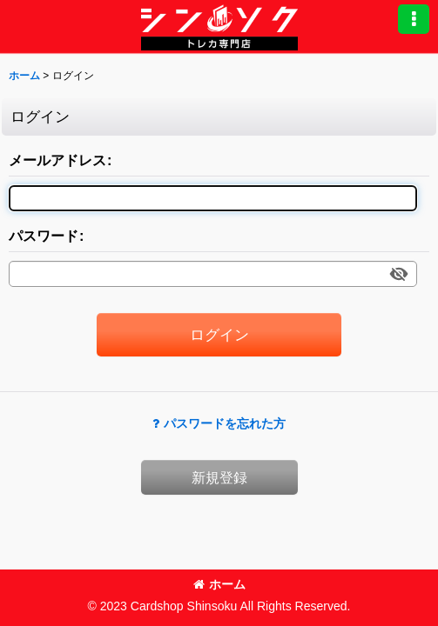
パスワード (43, 235)
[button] (413, 19)
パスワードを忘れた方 (219, 423)
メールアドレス (57, 160)
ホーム (219, 584)
